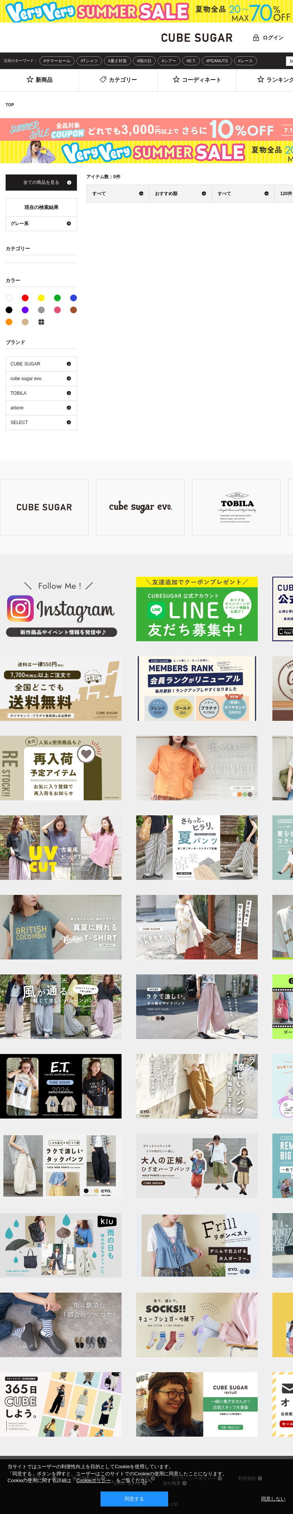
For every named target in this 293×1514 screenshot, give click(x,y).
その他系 (41, 322)
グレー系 (41, 310)
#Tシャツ (89, 61)
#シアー (169, 61)
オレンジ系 (9, 322)
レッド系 (25, 298)
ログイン (273, 38)
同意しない (273, 1499)
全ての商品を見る (41, 182)
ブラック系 (9, 310)
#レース (245, 61)
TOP (10, 104)
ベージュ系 (25, 322)
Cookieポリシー (93, 1480)
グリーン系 (57, 298)
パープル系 (25, 310)
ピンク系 (57, 310)
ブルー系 (73, 298)
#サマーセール (57, 61)
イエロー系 (41, 298)
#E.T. (191, 61)
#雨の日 (144, 61)
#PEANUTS (217, 61)
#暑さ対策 (117, 61)
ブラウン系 (73, 310)
